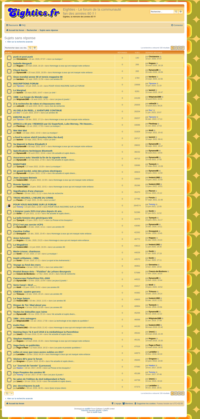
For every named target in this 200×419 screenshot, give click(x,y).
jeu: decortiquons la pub (26, 386)
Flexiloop (21, 126)
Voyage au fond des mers (27, 265)
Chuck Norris (20, 70)
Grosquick (21, 234)
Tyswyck (20, 167)
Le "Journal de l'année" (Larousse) (32, 365)
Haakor (20, 368)
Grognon (21, 361)
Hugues (20, 66)
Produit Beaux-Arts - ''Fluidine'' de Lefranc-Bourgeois (42, 271)
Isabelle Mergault (22, 63)
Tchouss (20, 294)
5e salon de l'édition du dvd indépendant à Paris (39, 379)
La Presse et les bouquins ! (61, 220)
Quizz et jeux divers (58, 388)
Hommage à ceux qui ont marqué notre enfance (70, 66)
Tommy (20, 207)
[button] (182, 48)
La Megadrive (20, 245)
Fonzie (19, 200)
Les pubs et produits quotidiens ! (67, 348)
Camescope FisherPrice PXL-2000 (31, 278)
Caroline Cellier (21, 231)
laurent (20, 93)
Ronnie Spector (21, 184)
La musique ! (57, 59)
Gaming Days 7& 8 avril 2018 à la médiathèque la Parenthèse (46, 332)
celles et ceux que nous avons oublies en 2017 (38, 352)
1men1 (19, 334)
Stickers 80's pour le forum (27, 359)
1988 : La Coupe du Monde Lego (30, 97)
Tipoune (20, 86)
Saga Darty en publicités (26, 345)
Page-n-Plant (22, 348)
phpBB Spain (97, 412)
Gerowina (21, 267)
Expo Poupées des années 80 (29, 372)
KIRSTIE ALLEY (21, 117)
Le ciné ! (52, 93)
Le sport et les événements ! (58, 260)
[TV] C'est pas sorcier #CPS (28, 224)
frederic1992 (22, 180)
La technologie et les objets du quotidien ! (71, 321)
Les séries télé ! (56, 267)
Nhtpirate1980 (23, 99)
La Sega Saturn (21, 298)
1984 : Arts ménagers (24, 318)
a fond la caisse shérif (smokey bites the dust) (38, 137)
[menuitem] (22, 25)
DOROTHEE (19, 164)
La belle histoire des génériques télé (32, 218)
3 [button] (179, 48)
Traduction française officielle (91, 410)
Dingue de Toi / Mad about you (29, 305)
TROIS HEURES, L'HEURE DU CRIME (33, 198)
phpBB (87, 409)
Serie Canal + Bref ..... (25, 285)
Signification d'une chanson (28, 191)
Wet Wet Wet (20, 130)
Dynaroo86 (21, 72)
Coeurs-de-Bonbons (26, 274)
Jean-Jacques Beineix (25, 177)
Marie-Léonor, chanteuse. (27, 251)
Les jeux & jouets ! (62, 99)
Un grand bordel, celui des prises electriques (37, 171)
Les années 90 (56, 79)
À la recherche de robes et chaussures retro (37, 103)
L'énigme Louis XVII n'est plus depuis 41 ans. (37, 211)
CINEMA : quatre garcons (26, 291)
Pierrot (20, 193)
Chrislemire (22, 59)
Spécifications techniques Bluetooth (32, 151)
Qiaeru (105, 410)
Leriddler (21, 354)
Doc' (19, 113)
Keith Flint (18, 325)
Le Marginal (19, 90)
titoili (19, 133)
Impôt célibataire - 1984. (26, 258)
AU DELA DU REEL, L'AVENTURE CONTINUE (37, 110)
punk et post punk (23, 57)
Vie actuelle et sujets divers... (64, 153)
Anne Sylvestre (21, 238)
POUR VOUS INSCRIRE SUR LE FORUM (66, 86)
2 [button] (175, 48)
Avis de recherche (57, 106)
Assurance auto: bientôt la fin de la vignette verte (39, 157)
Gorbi (19, 213)
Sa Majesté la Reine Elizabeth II (30, 144)
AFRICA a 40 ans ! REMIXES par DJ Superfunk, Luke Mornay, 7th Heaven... (53, 124)
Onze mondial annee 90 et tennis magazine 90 (37, 77)
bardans (20, 79)
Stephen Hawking (22, 338)
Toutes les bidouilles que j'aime (30, 312)
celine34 (20, 106)
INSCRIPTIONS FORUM (25, 83)
